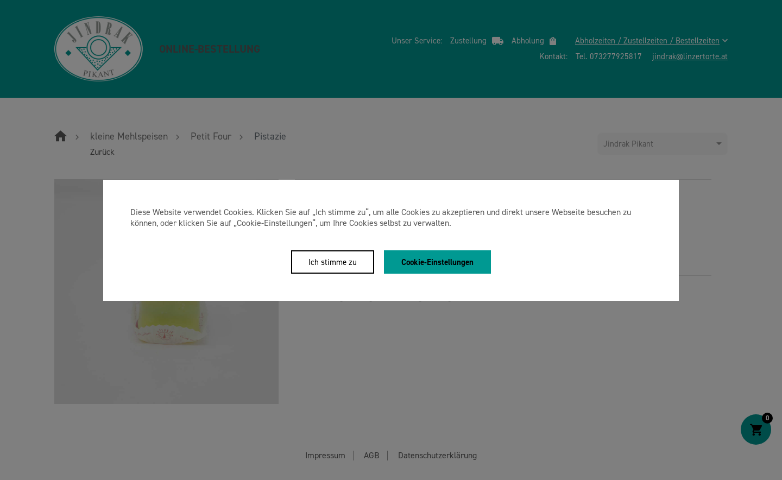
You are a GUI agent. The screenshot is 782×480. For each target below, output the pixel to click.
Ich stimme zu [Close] (332, 262)
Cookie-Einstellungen (437, 262)
